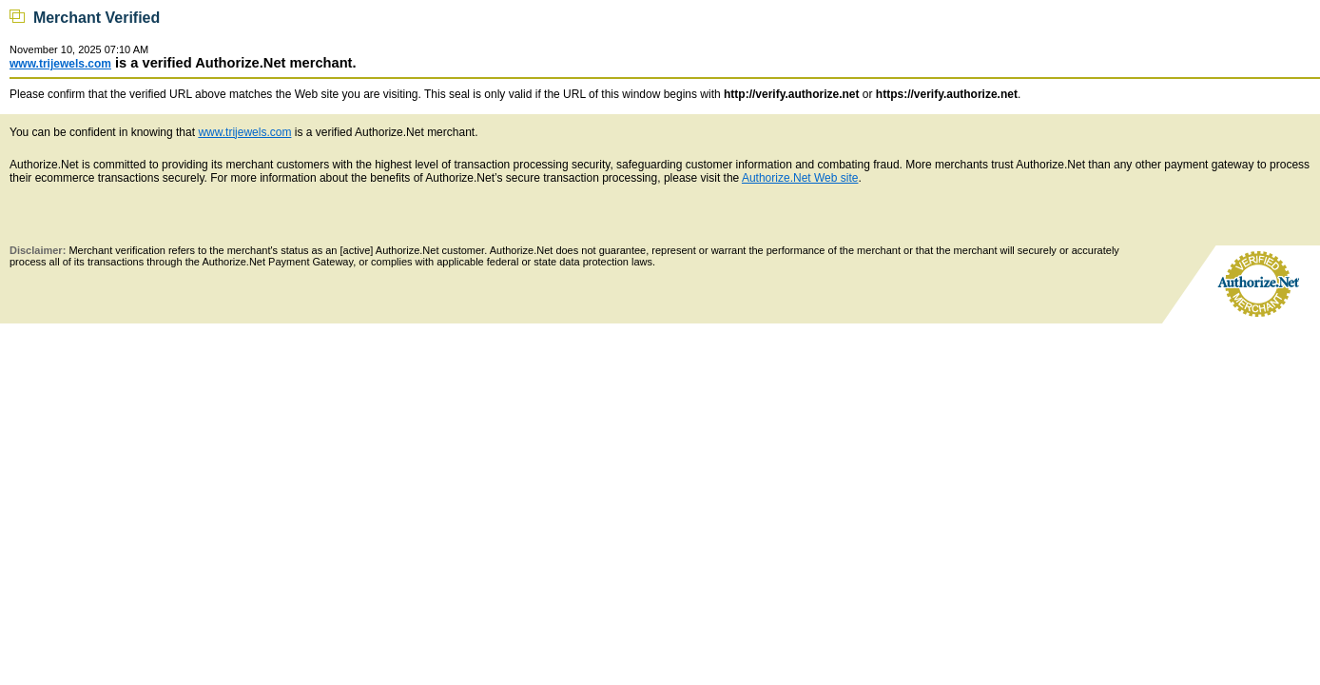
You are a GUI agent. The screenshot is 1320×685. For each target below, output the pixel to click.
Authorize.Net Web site (800, 178)
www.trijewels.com (60, 63)
